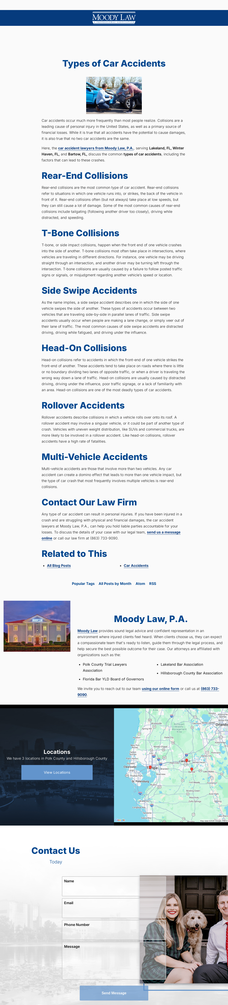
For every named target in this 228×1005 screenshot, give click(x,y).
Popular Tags (83, 583)
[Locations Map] (171, 765)
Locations (82, 5)
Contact (194, 5)
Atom (140, 583)
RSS (152, 583)
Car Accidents (136, 565)
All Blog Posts (59, 565)
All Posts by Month (115, 583)
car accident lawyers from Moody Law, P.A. (96, 148)
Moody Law (87, 631)
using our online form (160, 688)
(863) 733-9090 (139, 5)
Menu (31, 5)
